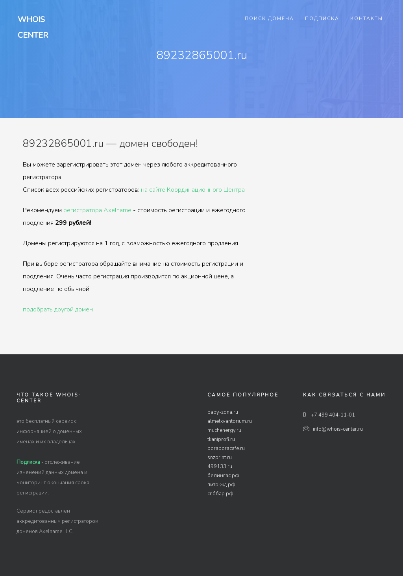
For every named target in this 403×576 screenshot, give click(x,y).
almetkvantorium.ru (229, 421)
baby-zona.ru (222, 412)
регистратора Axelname (97, 210)
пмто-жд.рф (221, 484)
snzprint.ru (219, 457)
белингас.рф (223, 475)
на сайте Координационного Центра (193, 189)
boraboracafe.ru (226, 448)
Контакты (366, 18)
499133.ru (219, 466)
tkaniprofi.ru (221, 439)
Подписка (322, 18)
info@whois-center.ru (333, 429)
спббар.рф (220, 493)
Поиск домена (269, 18)
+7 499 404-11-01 (329, 415)
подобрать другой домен (58, 309)
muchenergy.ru (224, 430)
